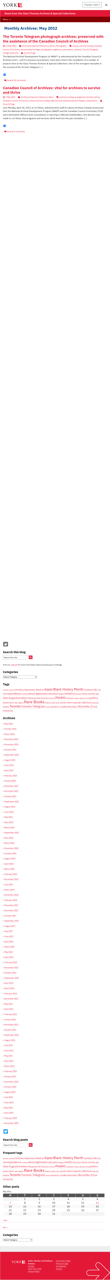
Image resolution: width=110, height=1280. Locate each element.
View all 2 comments (16, 131)
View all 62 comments (16, 80)
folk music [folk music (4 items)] (76, 694)
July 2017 (8, 931)
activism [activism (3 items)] (6, 690)
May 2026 (8, 723)
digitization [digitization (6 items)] (41, 693)
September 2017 (11, 921)
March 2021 (9, 843)
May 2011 (8, 1055)
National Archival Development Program (68, 100)
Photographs (61, 46)
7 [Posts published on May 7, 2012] (10, 1202)
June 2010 (9, 1102)
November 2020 (11, 848)
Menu (5, 19)
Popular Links (92, 4)
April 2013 (8, 983)
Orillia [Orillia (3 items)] (87, 698)
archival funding (86, 46)
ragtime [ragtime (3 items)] (21, 703)
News (52, 46)
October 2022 (10, 796)
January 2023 (10, 780)
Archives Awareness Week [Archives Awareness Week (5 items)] (28, 689)
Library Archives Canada (39, 100)
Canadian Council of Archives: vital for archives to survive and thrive (51, 90)
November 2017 (11, 910)
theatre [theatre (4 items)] (6, 706)
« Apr (5, 1220)
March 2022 (9, 827)
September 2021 (11, 832)
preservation (67, 49)
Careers (59, 1269)
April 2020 (8, 864)
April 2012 (8, 1009)
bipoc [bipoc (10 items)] (49, 689)
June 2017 (9, 936)
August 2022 (9, 806)
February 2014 (10, 962)
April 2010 (8, 1112)
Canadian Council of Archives (15, 100)
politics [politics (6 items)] (94, 697)
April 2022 (8, 822)
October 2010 (10, 1087)
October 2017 (10, 915)
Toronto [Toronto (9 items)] (15, 706)
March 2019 (9, 889)
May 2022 (8, 817)
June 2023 (9, 765)
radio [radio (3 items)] (16, 703)
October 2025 (10, 729)
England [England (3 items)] (61, 694)
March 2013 (9, 988)
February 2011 (10, 1071)
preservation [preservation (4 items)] (8, 702)
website (14, 665)
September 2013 (11, 978)
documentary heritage (30, 49)
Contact (31, 1266)
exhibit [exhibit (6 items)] (68, 693)
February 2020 (10, 874)
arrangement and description (87, 97)
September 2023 (11, 755)
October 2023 (10, 749)
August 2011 (9, 1040)
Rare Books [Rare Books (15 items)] (34, 701)
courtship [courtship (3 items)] (24, 694)
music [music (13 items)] (60, 697)
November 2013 (11, 967)
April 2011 (8, 1061)
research (78, 49)
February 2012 (10, 1014)
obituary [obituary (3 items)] (82, 698)
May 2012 (8, 1004)
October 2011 (10, 1030)
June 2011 (9, 1050)
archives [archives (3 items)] (12, 690)
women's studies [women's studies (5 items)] (58, 706)
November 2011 (11, 1024)
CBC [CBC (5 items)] (95, 689)
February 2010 (10, 1118)
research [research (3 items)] (48, 703)
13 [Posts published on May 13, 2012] (97, 1202)
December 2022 (11, 786)
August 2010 (9, 1092)
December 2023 (11, 739)
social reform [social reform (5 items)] (66, 702)
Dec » (5, 1227)
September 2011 (11, 1035)
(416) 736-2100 (34, 1269)
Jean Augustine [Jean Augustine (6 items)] (11, 697)
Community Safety (63, 1261)
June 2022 (9, 812)
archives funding (66, 97)
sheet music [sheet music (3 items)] (55, 703)
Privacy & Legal (62, 1263)
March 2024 (9, 734)
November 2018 (11, 895)
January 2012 (10, 1019)
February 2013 (10, 993)
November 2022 (11, 791)
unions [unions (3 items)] (48, 707)
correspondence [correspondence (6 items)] (12, 693)
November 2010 (11, 1081)
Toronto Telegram (90, 49)
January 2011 (10, 1076)
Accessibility (61, 1266)
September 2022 (11, 801)
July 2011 (8, 1045)
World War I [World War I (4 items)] (73, 706)
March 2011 (9, 1066)
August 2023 (9, 760)
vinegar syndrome (10, 53)
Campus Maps (33, 1271)
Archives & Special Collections (35, 46)
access (75, 46)
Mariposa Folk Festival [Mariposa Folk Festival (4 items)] (38, 698)
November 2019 (11, 879)
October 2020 (10, 853)
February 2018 (10, 900)
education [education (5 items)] (53, 693)
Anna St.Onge (29, 53)
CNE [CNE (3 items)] (99, 690)
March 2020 (9, 869)
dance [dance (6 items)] (31, 693)
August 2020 (9, 858)
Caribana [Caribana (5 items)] (88, 689)
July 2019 (8, 884)
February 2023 (10, 775)
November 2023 (11, 744)
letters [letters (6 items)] (24, 697)
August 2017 (9, 926)
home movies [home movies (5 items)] (88, 693)
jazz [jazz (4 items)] (97, 694)
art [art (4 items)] (43, 690)
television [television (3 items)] (95, 703)
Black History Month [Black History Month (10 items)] (68, 689)
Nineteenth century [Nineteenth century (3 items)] (72, 698)
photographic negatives (51, 49)
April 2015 (8, 941)
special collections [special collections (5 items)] (83, 702)
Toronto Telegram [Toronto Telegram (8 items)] (33, 706)
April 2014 (8, 957)
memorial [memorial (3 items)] (51, 698)
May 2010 (8, 1107)
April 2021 (8, 838)
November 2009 (11, 1123)
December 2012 (11, 998)
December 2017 (11, 905)
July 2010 (8, 1097)
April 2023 (8, 770)
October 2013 (10, 972)
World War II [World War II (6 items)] (85, 706)
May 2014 (8, 952)
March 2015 (9, 946)
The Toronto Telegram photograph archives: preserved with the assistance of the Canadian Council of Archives (53, 38)
